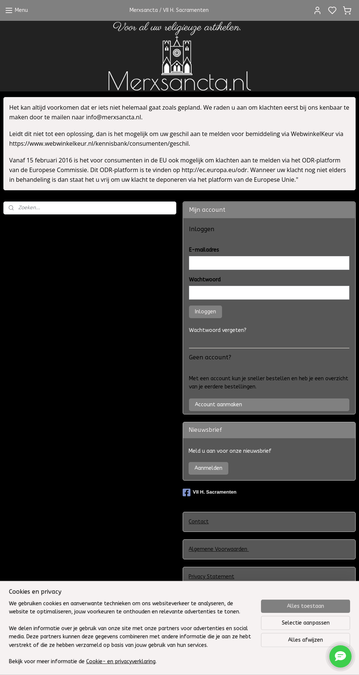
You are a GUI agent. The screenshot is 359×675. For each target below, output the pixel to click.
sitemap (225, 661)
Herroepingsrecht (210, 632)
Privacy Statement (211, 577)
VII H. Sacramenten (209, 492)
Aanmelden (208, 468)
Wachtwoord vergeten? (218, 330)
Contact (199, 522)
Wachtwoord (205, 280)
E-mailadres (204, 250)
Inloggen (205, 312)
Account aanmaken (218, 404)
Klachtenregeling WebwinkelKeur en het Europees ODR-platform (269, 604)
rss (239, 661)
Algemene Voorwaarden (219, 549)
